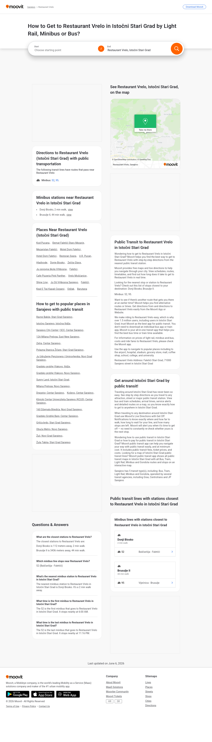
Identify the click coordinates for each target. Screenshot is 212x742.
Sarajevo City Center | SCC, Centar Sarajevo (59, 330)
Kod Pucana (43, 242)
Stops (148, 696)
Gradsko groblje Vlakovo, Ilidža (53, 366)
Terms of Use (12, 706)
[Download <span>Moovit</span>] (194, 7)
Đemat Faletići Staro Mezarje (68, 242)
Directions (150, 705)
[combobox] (64, 50)
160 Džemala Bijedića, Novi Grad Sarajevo (59, 409)
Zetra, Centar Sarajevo (48, 343)
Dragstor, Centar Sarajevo (50, 392)
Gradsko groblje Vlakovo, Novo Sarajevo (58, 373)
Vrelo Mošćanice (77, 275)
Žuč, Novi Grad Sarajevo (49, 435)
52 (53, 180)
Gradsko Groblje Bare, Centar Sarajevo (57, 416)
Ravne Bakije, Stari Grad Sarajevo (54, 317)
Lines (148, 682)
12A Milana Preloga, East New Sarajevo (57, 336)
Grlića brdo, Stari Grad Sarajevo (53, 422)
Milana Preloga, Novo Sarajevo (53, 386)
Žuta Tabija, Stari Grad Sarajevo (53, 442)
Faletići (85, 282)
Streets (149, 691)
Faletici (73, 269)
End (109, 47)
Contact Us (44, 706)
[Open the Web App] (68, 694)
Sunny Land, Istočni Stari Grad (52, 379)
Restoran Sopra (67, 256)
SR (118, 701)
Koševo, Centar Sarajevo (80, 392)
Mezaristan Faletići (46, 249)
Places (149, 687)
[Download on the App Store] (43, 694)
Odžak (70, 289)
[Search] (177, 49)
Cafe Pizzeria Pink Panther (50, 275)
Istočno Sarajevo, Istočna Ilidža (53, 323)
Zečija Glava (74, 262)
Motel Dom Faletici (70, 249)
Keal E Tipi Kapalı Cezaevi (50, 289)
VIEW (70, 209)
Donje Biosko (57, 262)
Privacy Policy (29, 706)
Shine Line (42, 282)
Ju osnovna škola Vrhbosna (51, 269)
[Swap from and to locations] (101, 49)
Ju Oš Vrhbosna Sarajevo (64, 282)
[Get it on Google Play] (17, 694)
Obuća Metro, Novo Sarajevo (51, 429)
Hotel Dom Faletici (46, 256)
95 (57, 180)
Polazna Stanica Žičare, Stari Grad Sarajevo (59, 349)
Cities (148, 701)
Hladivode (41, 262)
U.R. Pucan (85, 256)
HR (109, 701)
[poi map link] (145, 167)
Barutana (82, 289)
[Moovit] (14, 7)
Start (36, 47)
